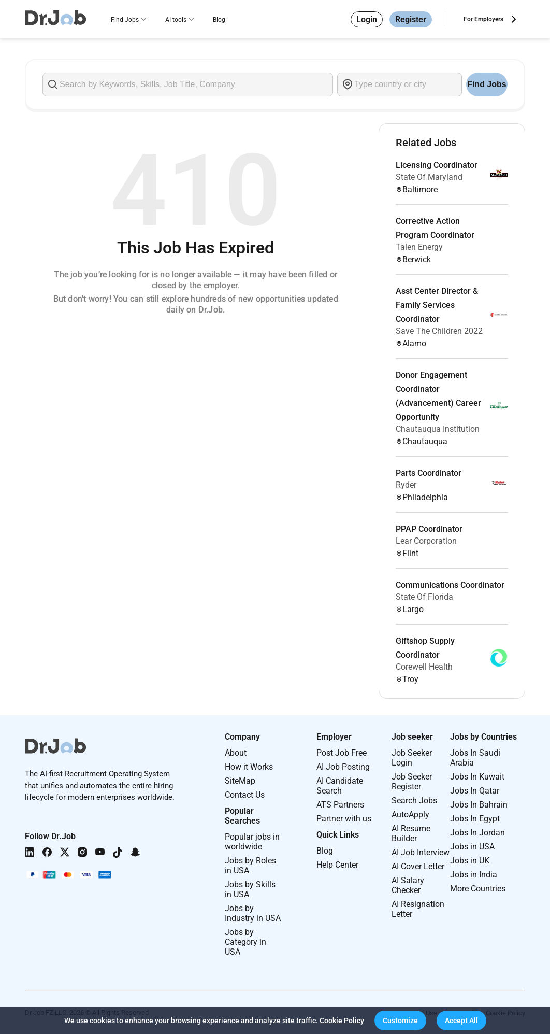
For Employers (483, 19)
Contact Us (245, 795)
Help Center (337, 865)
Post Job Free (341, 753)
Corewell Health (424, 667)
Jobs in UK (469, 861)
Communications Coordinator (450, 585)
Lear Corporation (426, 541)
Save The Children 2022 (439, 331)
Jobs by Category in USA (245, 942)
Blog (219, 19)
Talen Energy (419, 247)
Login (366, 19)
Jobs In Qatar (474, 791)
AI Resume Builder (411, 833)
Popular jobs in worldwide (252, 842)
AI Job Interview (421, 852)
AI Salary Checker (408, 885)
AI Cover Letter (418, 866)
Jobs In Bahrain (479, 805)
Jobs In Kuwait (477, 777)
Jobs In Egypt (475, 819)
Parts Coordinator (428, 473)
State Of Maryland (429, 177)
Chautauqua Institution (438, 429)
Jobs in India (473, 875)
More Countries (477, 889)
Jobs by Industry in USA (253, 913)
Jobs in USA (472, 847)
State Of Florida (424, 597)
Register (410, 19)
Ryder (406, 485)
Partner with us (343, 819)
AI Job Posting (343, 767)
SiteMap (240, 781)
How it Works (249, 767)
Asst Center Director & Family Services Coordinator (437, 305)
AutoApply (410, 814)
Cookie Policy (342, 1020)
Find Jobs (125, 19)
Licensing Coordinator (436, 165)
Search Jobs (414, 800)
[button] (400, 1020)
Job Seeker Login (412, 758)
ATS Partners (340, 805)
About (236, 753)
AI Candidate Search (339, 786)
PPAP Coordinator (429, 529)
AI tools (175, 19)
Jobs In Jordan (477, 833)
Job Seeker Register (412, 781)
